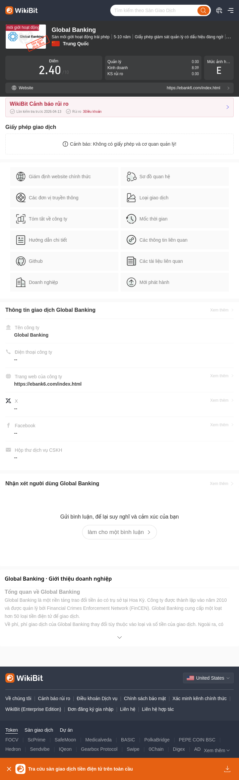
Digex (179, 749)
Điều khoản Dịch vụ (97, 698)
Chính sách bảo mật (145, 698)
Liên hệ (127, 709)
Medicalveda (98, 739)
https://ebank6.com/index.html (47, 384)
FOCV (11, 739)
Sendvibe (40, 749)
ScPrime (37, 739)
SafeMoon (65, 739)
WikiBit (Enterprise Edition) (33, 709)
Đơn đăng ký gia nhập (90, 709)
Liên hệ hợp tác (158, 709)
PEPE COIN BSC (197, 739)
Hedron (13, 749)
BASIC (128, 739)
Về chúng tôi (18, 698)
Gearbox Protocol (99, 749)
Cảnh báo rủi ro (54, 698)
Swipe (133, 749)
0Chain (156, 749)
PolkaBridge (157, 739)
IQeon (65, 749)
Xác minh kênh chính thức (199, 698)
